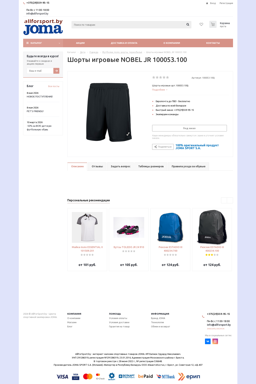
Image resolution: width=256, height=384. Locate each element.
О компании (171, 43)
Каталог (36, 43)
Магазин (72, 322)
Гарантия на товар (119, 326)
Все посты (53, 86)
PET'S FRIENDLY (35, 111)
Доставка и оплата (124, 43)
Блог (69, 326)
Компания (74, 313)
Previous (224, 200)
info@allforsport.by (37, 13)
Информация (160, 313)
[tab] (190, 89)
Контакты (213, 43)
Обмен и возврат (160, 326)
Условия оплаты (118, 318)
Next (230, 200)
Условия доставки (119, 322)
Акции (80, 43)
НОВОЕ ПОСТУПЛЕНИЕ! (40, 96)
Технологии (157, 322)
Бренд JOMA (158, 318)
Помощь (115, 313)
